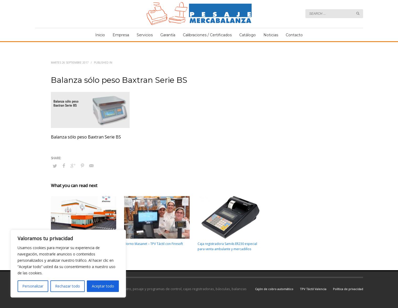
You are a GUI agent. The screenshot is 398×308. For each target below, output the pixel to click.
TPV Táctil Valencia (313, 289)
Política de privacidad (348, 289)
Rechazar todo (67, 286)
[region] (68, 263)
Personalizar (32, 286)
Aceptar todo (103, 286)
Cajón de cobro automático (274, 289)
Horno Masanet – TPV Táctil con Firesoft (153, 244)
